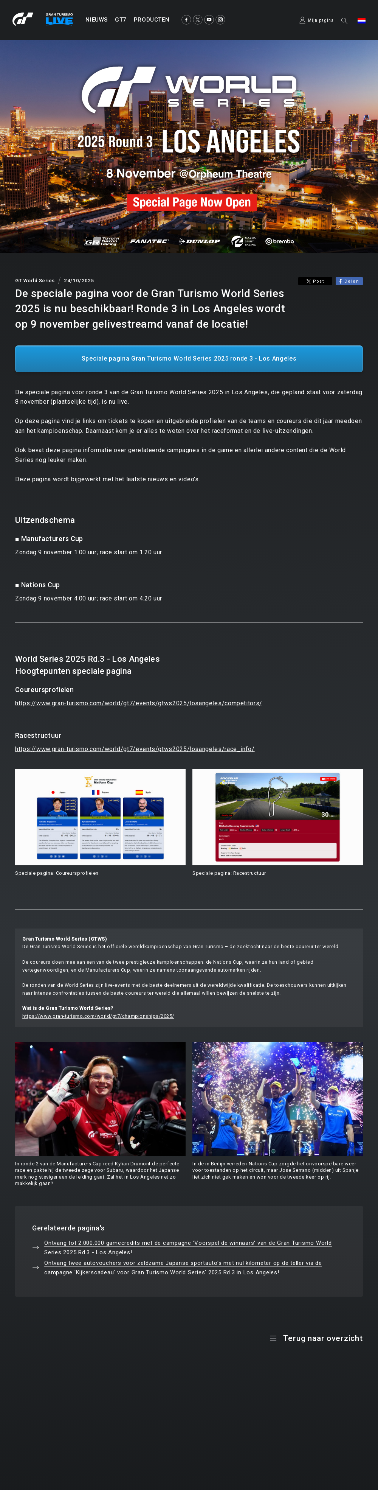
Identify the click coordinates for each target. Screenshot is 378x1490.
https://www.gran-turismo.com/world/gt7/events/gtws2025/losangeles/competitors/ (138, 703)
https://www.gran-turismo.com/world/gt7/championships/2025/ (98, 1016)
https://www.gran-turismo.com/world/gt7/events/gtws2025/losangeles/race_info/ (135, 749)
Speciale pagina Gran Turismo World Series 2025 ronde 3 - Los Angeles (189, 358)
